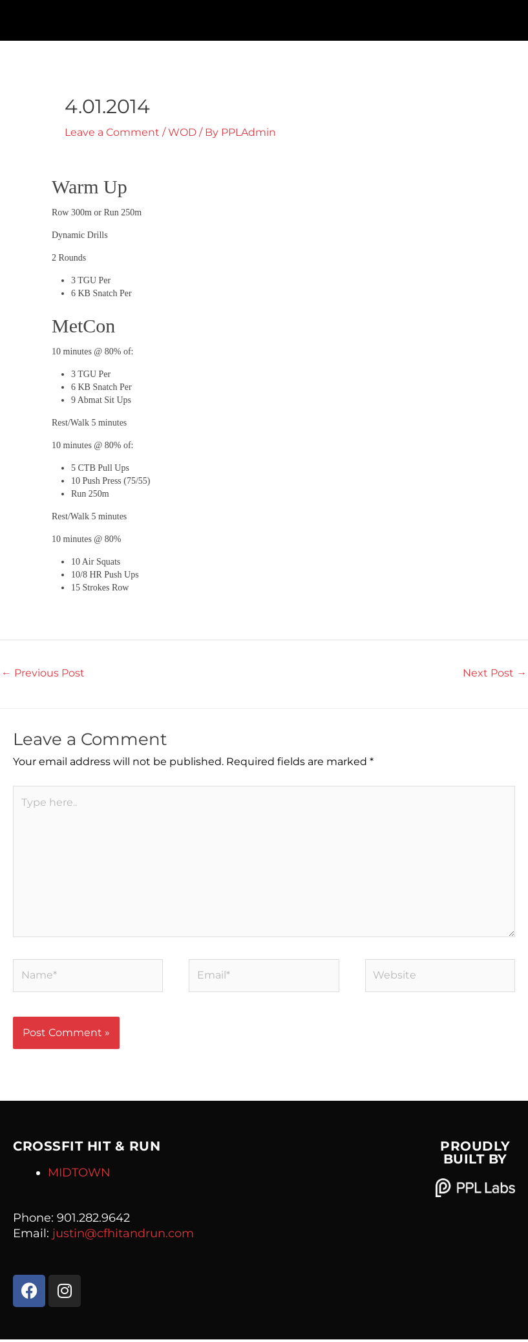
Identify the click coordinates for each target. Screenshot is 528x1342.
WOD (182, 132)
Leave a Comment (112, 132)
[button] (264, 17)
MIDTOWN (79, 1175)
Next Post (495, 672)
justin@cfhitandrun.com (123, 1236)
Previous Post (43, 672)
